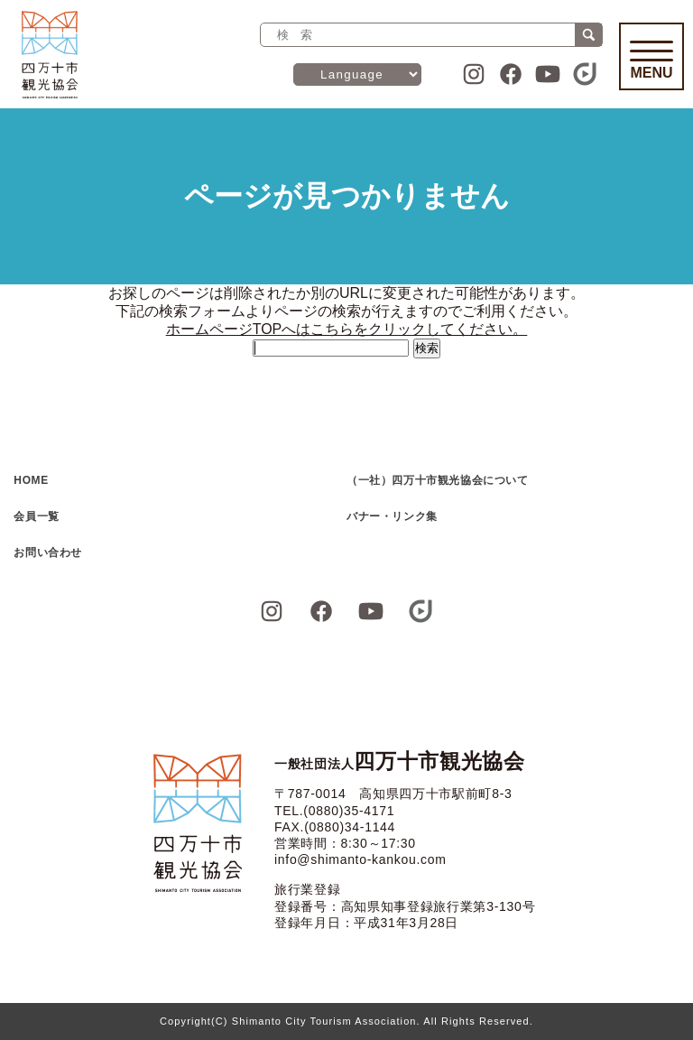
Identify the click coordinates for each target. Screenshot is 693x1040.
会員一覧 (36, 516)
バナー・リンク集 (392, 516)
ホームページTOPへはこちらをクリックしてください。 (347, 329)
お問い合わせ (48, 552)
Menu (651, 60)
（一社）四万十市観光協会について (437, 480)
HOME (31, 480)
